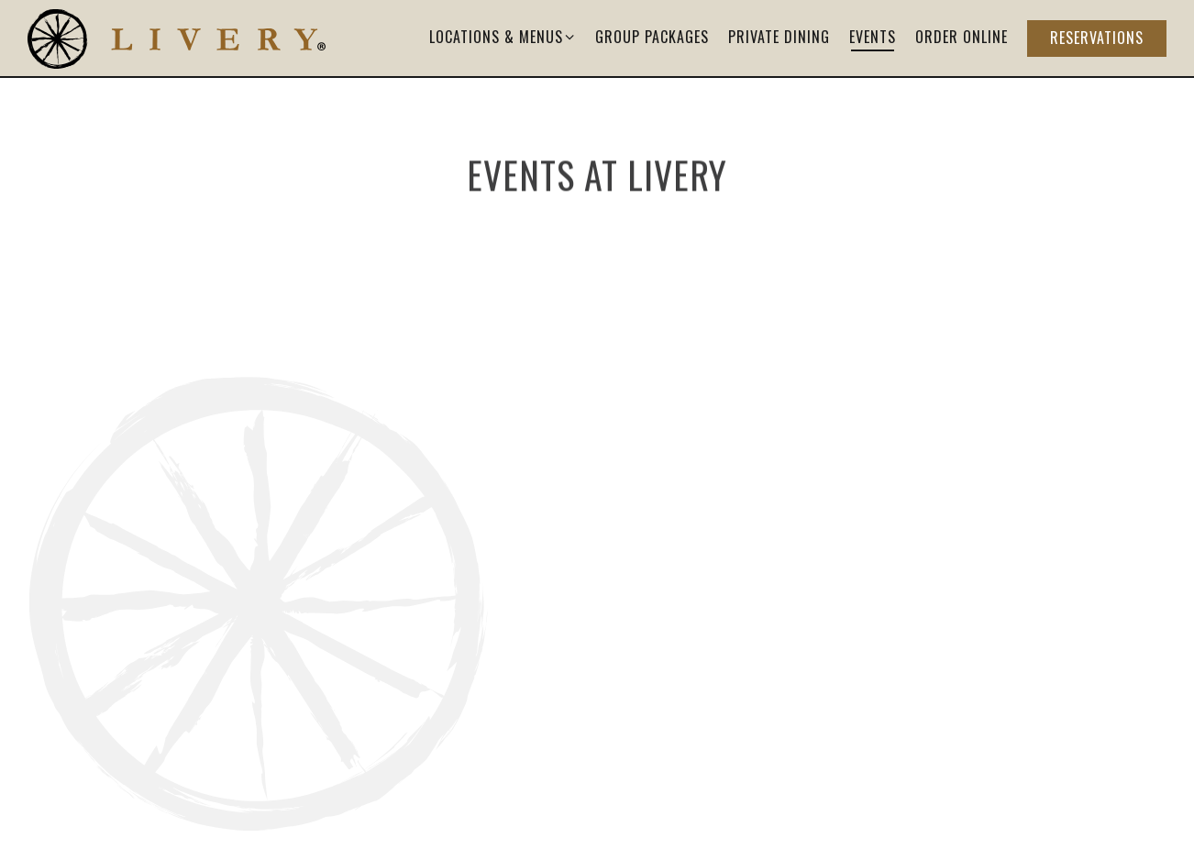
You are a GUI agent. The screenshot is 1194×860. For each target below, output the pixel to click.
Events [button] (872, 37)
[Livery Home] (177, 37)
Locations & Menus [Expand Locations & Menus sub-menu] (503, 36)
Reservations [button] (1097, 38)
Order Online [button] (961, 37)
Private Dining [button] (779, 37)
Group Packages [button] (652, 37)
